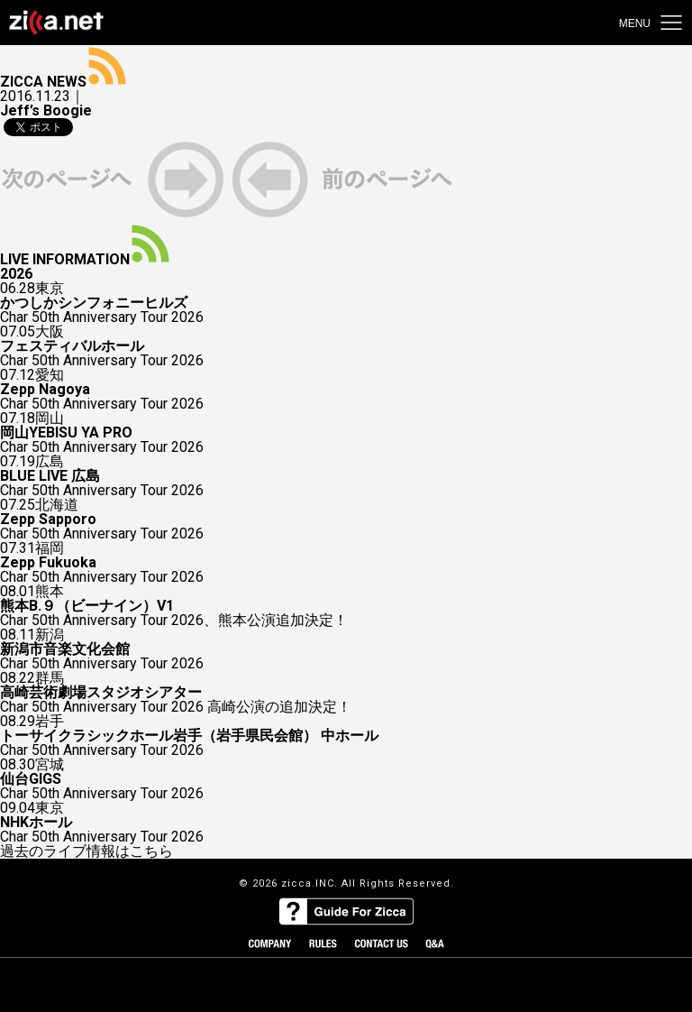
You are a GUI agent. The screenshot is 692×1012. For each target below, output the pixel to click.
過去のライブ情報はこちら (86, 851)
